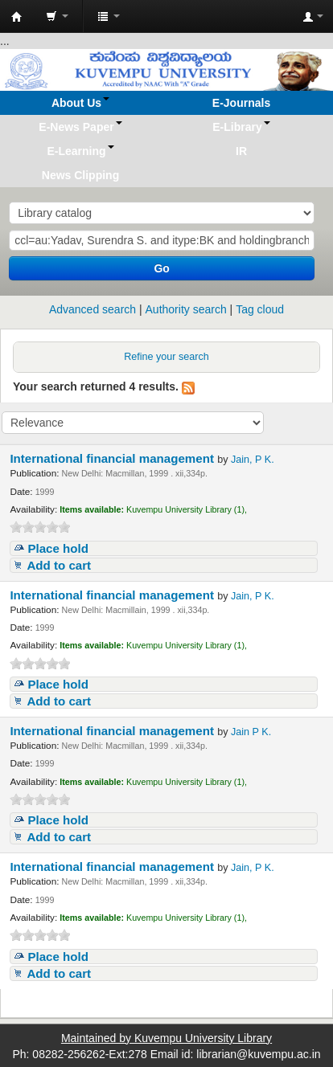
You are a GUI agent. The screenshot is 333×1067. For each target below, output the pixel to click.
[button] (57, 16)
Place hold (57, 548)
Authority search (186, 309)
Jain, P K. (252, 459)
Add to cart (59, 565)
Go (161, 268)
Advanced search (92, 309)
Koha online (17, 16)
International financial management (113, 458)
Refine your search (166, 356)
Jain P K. (251, 732)
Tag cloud (260, 309)
